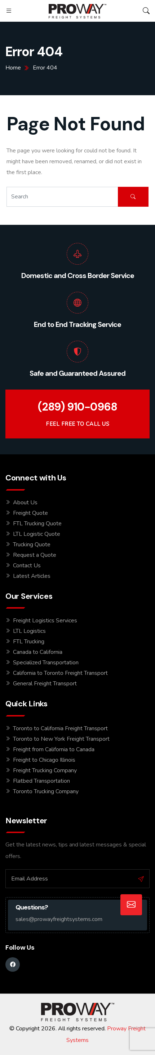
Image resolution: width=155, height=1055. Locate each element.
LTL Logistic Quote (36, 534)
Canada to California (37, 652)
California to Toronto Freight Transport (60, 673)
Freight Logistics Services (45, 621)
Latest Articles (31, 576)
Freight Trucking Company (45, 770)
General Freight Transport (45, 684)
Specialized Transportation (46, 663)
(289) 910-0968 (77, 407)
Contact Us (27, 565)
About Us (25, 503)
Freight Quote (30, 513)
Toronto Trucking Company (46, 791)
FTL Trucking (28, 642)
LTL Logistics (29, 631)
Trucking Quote (31, 544)
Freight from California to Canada (53, 749)
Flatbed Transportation (41, 781)
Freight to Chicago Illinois (44, 760)
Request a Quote (34, 555)
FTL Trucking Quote (37, 524)
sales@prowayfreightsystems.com (58, 919)
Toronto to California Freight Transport (60, 728)
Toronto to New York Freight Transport (61, 739)
